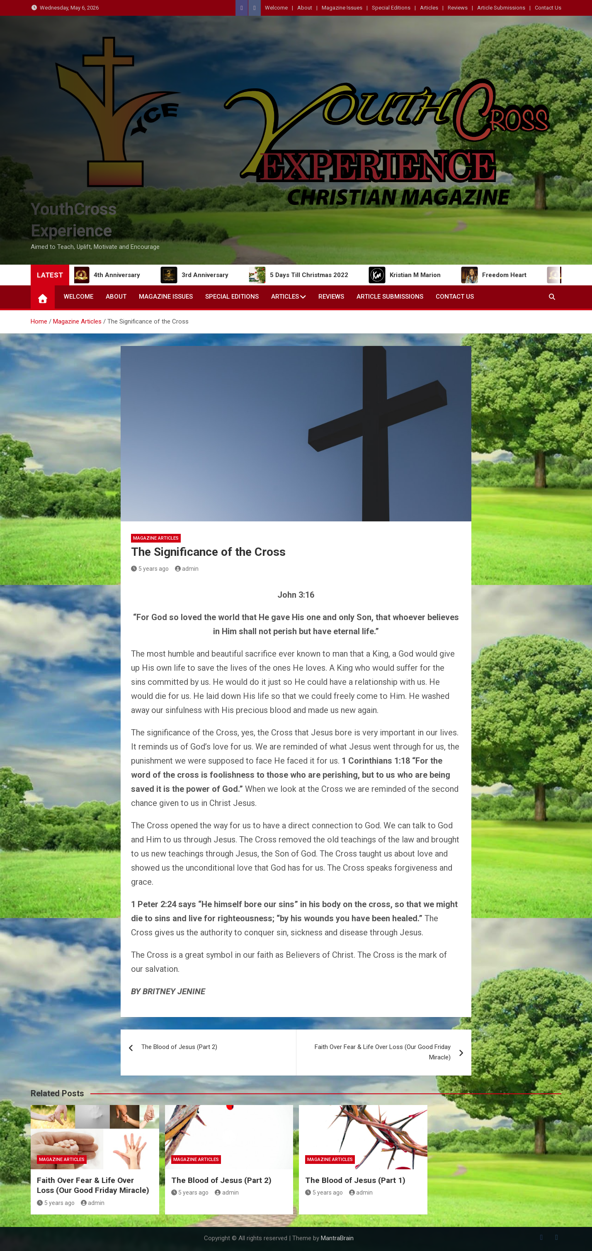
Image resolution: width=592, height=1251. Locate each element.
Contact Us (548, 8)
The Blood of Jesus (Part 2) (179, 1047)
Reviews (458, 8)
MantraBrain (337, 1238)
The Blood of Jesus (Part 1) (355, 1180)
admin (187, 568)
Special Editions (391, 8)
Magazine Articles (156, 538)
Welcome (276, 8)
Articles (429, 8)
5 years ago (150, 568)
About (304, 8)
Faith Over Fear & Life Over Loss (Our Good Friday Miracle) (383, 1052)
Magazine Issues (342, 8)
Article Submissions (501, 8)
